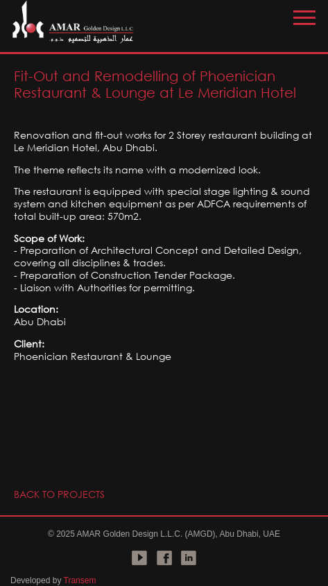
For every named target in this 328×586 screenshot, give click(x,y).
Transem (80, 580)
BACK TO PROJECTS (59, 494)
